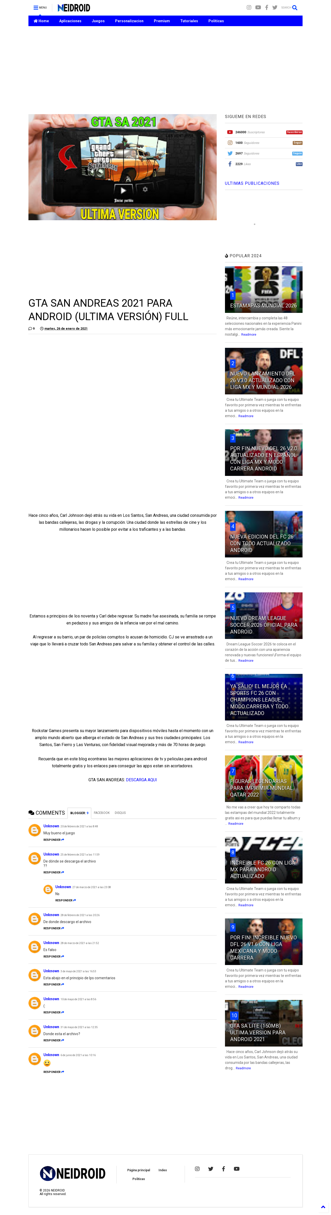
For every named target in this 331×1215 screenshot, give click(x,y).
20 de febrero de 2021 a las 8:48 (79, 826)
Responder (53, 840)
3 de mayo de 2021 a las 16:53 (78, 971)
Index (163, 1170)
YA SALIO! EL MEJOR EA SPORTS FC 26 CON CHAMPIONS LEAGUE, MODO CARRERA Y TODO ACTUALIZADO (259, 699)
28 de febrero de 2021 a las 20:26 (80, 915)
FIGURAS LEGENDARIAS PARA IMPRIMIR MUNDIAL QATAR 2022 (261, 788)
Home (41, 21)
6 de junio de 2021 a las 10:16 (78, 1055)
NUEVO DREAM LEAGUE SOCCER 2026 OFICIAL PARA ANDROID (263, 625)
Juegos (98, 21)
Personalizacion (129, 21)
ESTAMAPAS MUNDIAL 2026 (263, 306)
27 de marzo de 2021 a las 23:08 (91, 887)
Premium (162, 21)
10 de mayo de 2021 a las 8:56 (78, 999)
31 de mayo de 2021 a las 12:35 (79, 1027)
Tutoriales (189, 21)
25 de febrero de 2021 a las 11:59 (80, 854)
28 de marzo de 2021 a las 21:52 (80, 943)
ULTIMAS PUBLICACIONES (252, 183)
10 (234, 1015)
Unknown (51, 826)
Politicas (216, 21)
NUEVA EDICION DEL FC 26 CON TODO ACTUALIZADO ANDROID (262, 543)
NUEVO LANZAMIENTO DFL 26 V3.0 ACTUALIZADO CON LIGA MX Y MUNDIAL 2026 (262, 380)
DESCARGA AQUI (141, 779)
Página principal (138, 1170)
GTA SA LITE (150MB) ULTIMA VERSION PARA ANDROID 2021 (257, 1032)
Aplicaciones (70, 21)
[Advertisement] (165, 70)
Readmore (248, 334)
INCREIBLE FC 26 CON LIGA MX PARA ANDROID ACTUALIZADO (262, 869)
